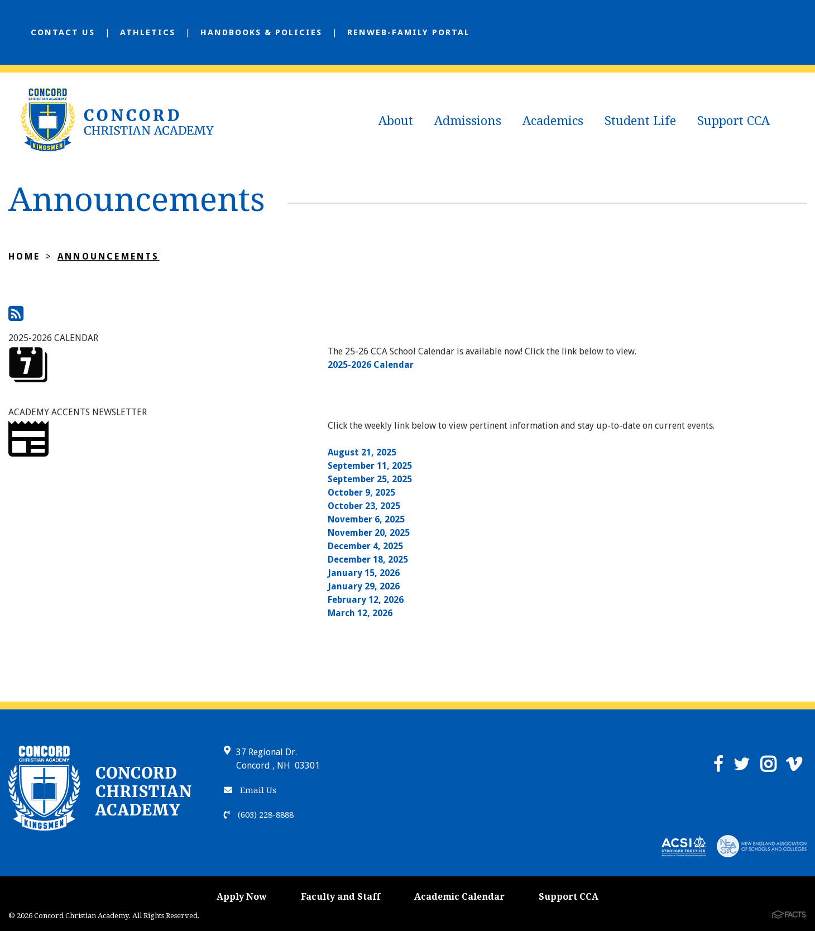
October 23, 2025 (364, 506)
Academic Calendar (459, 896)
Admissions (467, 121)
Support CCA (733, 121)
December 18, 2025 (368, 559)
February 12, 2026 (366, 599)
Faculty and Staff (340, 896)
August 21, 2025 (362, 452)
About (395, 121)
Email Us (250, 790)
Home (24, 256)
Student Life (640, 121)
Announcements (108, 256)
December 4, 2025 (365, 546)
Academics (552, 121)
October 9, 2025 (361, 492)
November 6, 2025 (366, 519)
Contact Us (63, 32)
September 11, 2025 (370, 465)
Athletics (147, 32)
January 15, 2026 (364, 573)
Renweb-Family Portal (408, 32)
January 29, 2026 (364, 586)
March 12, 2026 (360, 613)
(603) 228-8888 (259, 815)
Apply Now (242, 896)
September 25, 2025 (370, 479)
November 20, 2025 (369, 532)
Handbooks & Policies (261, 32)
